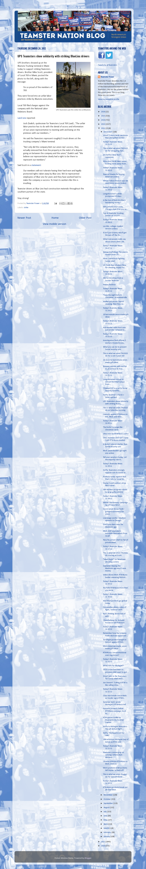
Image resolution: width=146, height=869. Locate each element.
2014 (103, 120)
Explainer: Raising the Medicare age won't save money (114, 568)
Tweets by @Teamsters (107, 65)
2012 (103, 128)
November (108, 795)
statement (36, 165)
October (107, 799)
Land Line (22, 118)
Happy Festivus (109, 285)
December (108, 132)
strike (26, 208)
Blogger (88, 858)
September (108, 803)
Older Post (85, 218)
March (106, 828)
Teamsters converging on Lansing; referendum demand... (113, 755)
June (106, 816)
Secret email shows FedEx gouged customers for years (113, 511)
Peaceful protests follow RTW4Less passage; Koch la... (114, 711)
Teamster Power (107, 77)
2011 (103, 842)
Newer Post (24, 218)
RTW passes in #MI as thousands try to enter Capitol (113, 720)
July (105, 812)
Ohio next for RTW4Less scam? (116, 434)
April (106, 824)
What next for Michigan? (113, 666)
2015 (103, 116)
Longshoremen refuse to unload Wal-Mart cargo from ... (114, 382)
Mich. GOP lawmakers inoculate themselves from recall (115, 533)
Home (55, 218)
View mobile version (54, 224)
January (107, 837)
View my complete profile (108, 99)
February (107, 832)
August (107, 807)
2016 (103, 112)
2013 (103, 124)
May (106, 820)
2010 (103, 846)
